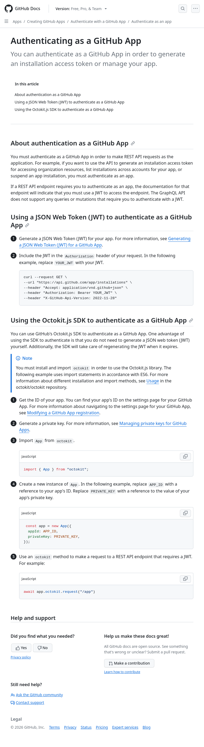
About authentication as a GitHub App (73, 143)
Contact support (27, 702)
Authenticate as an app (151, 21)
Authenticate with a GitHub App (98, 21)
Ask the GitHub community (37, 694)
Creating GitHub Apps (46, 21)
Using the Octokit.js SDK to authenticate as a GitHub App (102, 320)
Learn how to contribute (122, 672)
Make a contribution (129, 663)
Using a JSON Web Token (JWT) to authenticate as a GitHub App (101, 220)
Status (86, 727)
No (42, 647)
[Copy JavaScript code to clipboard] (185, 456)
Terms (54, 727)
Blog (147, 727)
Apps (17, 21)
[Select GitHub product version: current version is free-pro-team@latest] (81, 9)
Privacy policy (21, 657)
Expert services (125, 727)
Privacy (70, 727)
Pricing (102, 727)
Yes (21, 647)
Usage (152, 381)
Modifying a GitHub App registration (63, 413)
